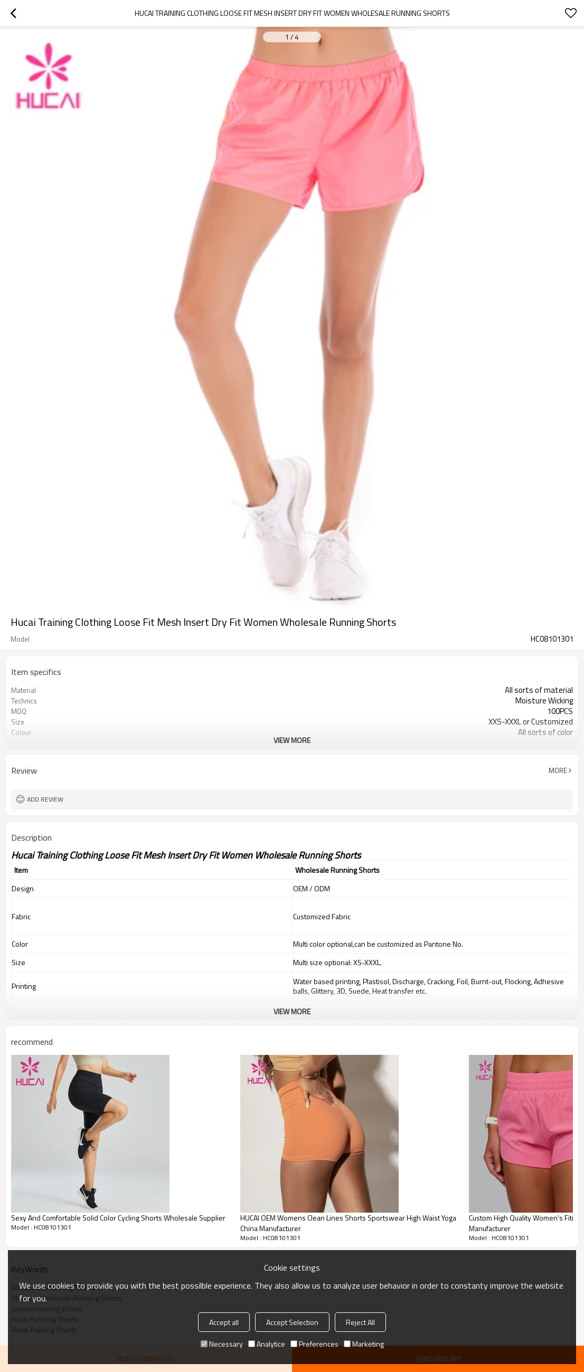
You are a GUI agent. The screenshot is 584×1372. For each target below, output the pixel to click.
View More (292, 740)
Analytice (266, 1343)
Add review (45, 799)
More (558, 770)
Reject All (360, 1322)
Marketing (364, 1343)
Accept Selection (292, 1322)
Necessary (222, 1343)
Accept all (224, 1322)
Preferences (314, 1343)
